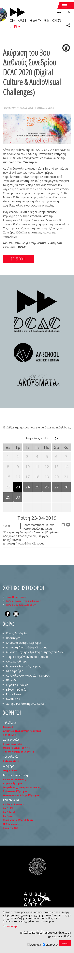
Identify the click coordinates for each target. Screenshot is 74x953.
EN (68, 12)
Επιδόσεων (52, 944)
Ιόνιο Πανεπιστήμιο (16, 596)
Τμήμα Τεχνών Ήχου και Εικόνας (23, 600)
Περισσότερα (10, 926)
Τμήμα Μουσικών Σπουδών (21, 604)
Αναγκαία (35, 944)
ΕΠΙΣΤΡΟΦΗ (18, 259)
